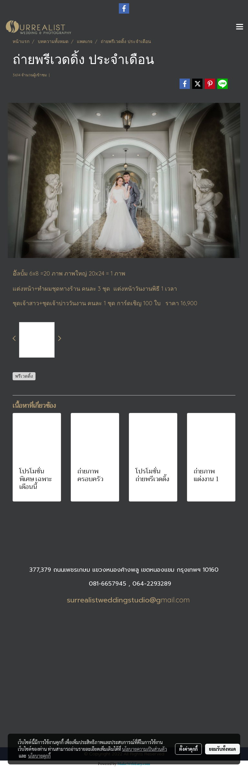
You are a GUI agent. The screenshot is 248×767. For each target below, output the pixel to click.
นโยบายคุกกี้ (39, 756)
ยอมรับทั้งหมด (222, 749)
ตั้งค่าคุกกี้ (188, 749)
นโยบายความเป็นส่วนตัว (144, 749)
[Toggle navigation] (239, 27)
